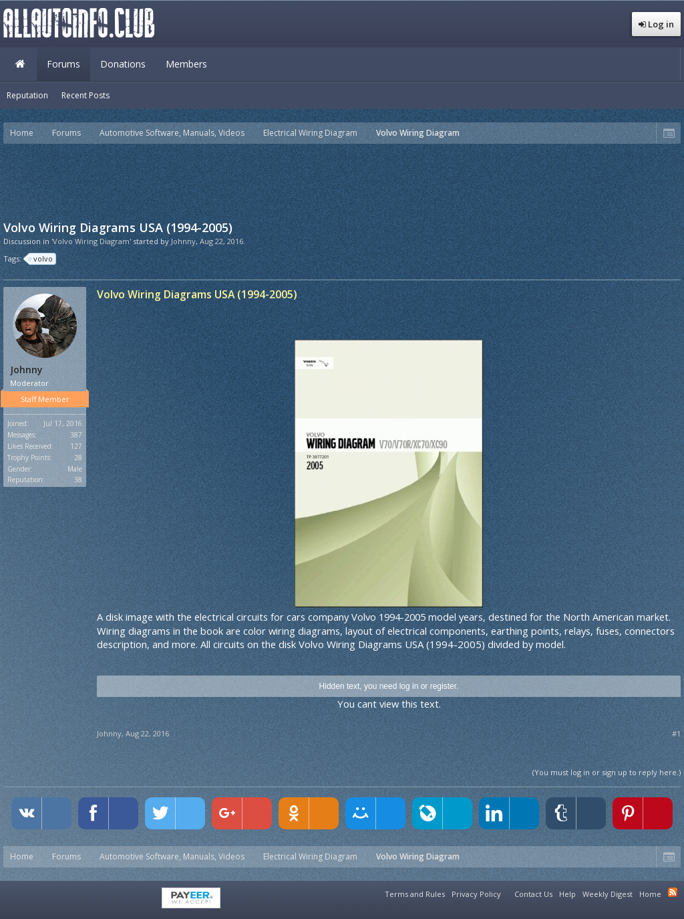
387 (76, 434)
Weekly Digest (607, 894)
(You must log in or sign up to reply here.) (606, 772)
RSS (672, 892)
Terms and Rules (415, 894)
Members (186, 64)
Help (567, 894)
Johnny (183, 241)
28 (78, 457)
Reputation (27, 95)
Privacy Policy (476, 894)
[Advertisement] (342, 180)
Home (20, 64)
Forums (63, 64)
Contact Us (533, 894)
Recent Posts (85, 95)
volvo (41, 259)
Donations (123, 64)
